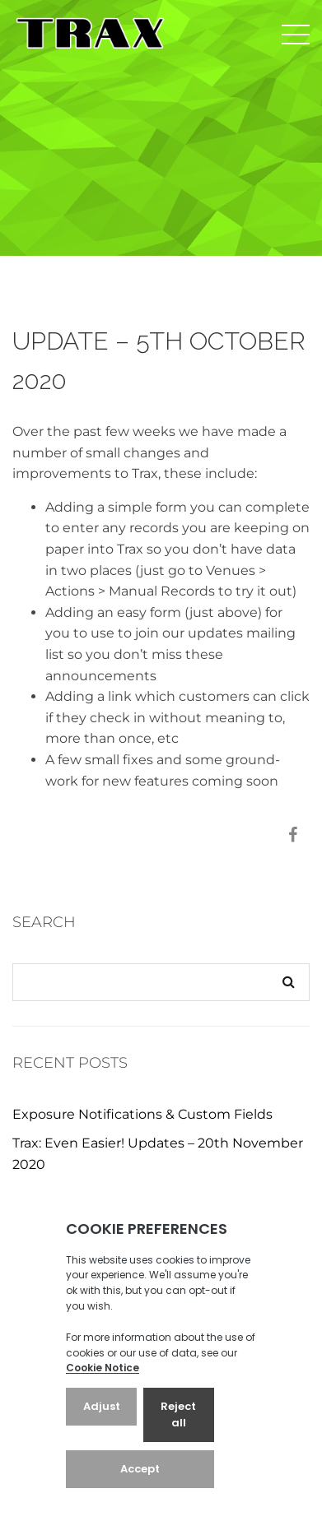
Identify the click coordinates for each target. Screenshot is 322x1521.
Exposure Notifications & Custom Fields (142, 1114)
